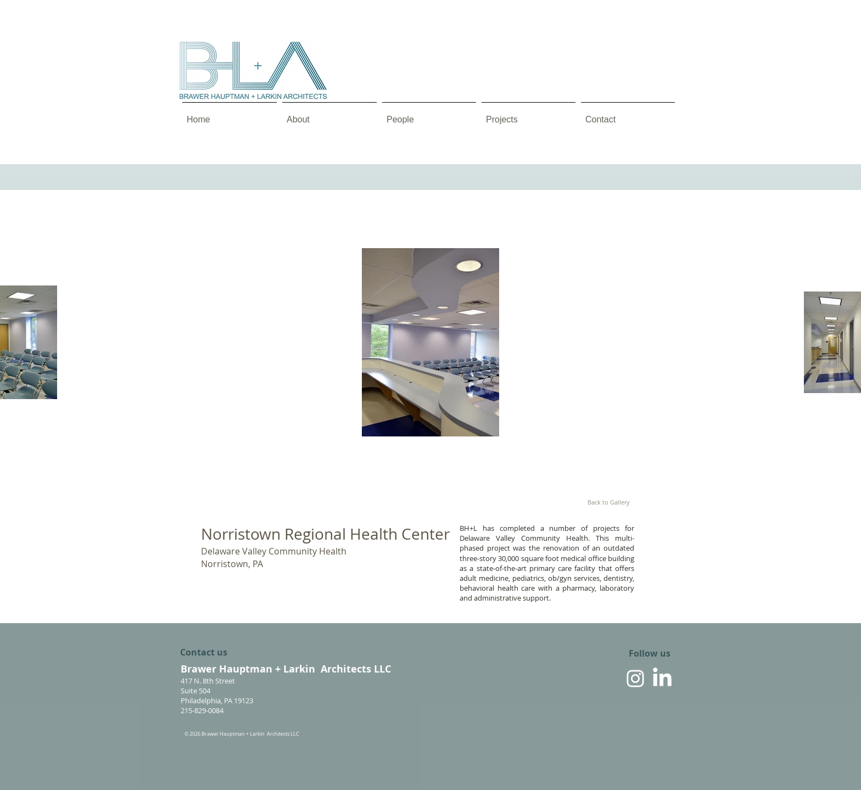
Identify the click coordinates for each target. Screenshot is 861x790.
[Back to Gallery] (608, 502)
